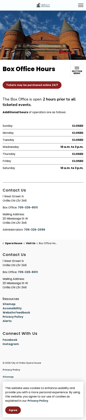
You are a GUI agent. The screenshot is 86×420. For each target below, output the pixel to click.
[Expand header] (80, 5)
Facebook (10, 340)
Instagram (11, 344)
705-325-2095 (34, 230)
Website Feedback (16, 313)
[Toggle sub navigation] (76, 70)
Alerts (7, 321)
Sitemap (9, 304)
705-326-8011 (28, 207)
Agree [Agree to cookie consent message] (13, 410)
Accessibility (12, 308)
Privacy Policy (37, 401)
